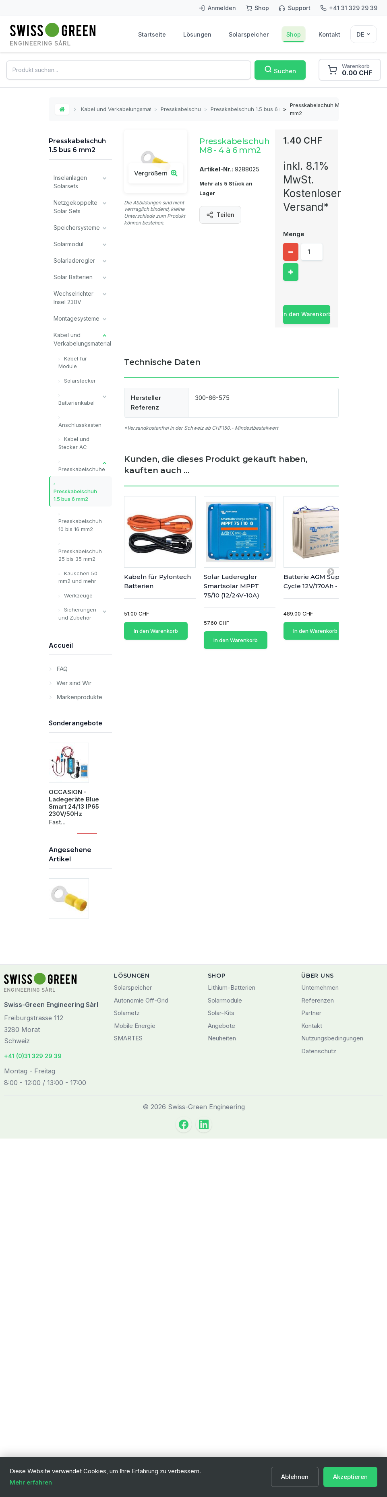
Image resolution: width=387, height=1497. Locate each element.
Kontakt (329, 34)
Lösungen (197, 34)
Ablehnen (294, 1477)
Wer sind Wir (73, 947)
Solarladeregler (74, 260)
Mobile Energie (134, 1384)
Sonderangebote (75, 1009)
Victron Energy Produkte (73, 781)
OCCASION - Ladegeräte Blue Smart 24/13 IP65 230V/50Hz (74, 1088)
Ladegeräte (69, 677)
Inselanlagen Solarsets (70, 181)
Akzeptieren (350, 1477)
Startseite (152, 34)
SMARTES (128, 1396)
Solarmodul (68, 244)
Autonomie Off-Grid (141, 1359)
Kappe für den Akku (73, 635)
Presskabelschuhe (181, 109)
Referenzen (317, 1359)
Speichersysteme (77, 227)
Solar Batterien (73, 277)
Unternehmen (320, 1346)
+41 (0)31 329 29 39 (33, 1414)
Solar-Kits (221, 1371)
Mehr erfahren (31, 1482)
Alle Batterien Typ (71, 806)
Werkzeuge (77, 595)
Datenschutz (318, 1409)
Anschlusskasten (79, 425)
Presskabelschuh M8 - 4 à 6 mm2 (75, 1266)
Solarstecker (79, 380)
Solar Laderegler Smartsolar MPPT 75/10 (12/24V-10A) (231, 586)
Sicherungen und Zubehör (77, 613)
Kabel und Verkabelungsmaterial (116, 109)
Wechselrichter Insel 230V (73, 297)
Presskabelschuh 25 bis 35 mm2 (80, 555)
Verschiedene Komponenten (72, 731)
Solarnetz (127, 1371)
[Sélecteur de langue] (363, 34)
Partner (311, 1371)
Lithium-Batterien (231, 1346)
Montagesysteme (76, 318)
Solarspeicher (249, 34)
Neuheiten (222, 1396)
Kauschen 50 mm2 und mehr (77, 577)
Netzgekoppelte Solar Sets (75, 206)
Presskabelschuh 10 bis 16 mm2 (80, 525)
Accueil (61, 910)
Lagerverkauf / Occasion (73, 864)
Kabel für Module (72, 362)
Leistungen (68, 885)
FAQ (61, 933)
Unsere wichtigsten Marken (68, 835)
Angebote (221, 1384)
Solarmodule (225, 1359)
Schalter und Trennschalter (77, 658)
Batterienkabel (76, 402)
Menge (293, 234)
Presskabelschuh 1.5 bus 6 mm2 (245, 109)
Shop (293, 34)
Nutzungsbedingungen (332, 1396)
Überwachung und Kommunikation (73, 702)
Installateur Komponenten (72, 756)
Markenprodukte (78, 961)
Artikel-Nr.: (216, 169)
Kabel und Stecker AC (73, 443)
